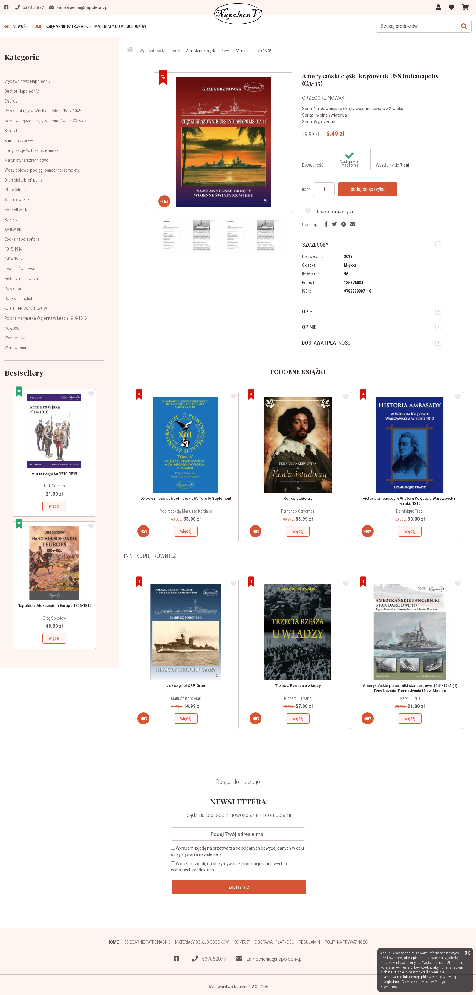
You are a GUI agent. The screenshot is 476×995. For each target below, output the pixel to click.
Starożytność (16, 190)
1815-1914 (13, 249)
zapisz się (239, 887)
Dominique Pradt (410, 511)
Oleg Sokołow (54, 618)
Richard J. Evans (297, 698)
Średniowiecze (18, 199)
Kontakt (242, 942)
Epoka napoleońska (21, 239)
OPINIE (309, 327)
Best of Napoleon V (21, 91)
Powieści (12, 288)
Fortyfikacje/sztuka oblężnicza (31, 150)
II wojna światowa (19, 269)
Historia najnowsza (21, 278)
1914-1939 (13, 259)
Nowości (21, 26)
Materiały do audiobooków (120, 26)
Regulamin (309, 942)
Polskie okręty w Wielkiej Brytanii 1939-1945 (42, 111)
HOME (37, 26)
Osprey (10, 101)
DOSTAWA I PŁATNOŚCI (327, 342)
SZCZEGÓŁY (315, 245)
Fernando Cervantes (297, 511)
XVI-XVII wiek (15, 209)
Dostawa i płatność (274, 942)
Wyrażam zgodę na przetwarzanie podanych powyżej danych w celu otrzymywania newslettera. (237, 851)
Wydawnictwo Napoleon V (27, 81)
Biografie (12, 130)
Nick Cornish (54, 486)
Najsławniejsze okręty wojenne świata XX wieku (46, 121)
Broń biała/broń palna (23, 180)
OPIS (307, 311)
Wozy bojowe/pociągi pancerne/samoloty (41, 170)
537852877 (209, 959)
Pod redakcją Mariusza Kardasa (186, 511)
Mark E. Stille (410, 698)
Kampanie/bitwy (18, 140)
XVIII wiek (12, 229)
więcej (54, 506)
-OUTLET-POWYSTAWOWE (26, 308)
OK (467, 953)
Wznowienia (15, 348)
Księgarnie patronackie (68, 26)
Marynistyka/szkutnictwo (26, 160)
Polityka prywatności (347, 942)
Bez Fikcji (13, 219)
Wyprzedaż (14, 338)
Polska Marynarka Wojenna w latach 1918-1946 (45, 318)
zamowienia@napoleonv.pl (269, 959)
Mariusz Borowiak (186, 698)
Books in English (18, 298)
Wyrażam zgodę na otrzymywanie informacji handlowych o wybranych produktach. (229, 866)
